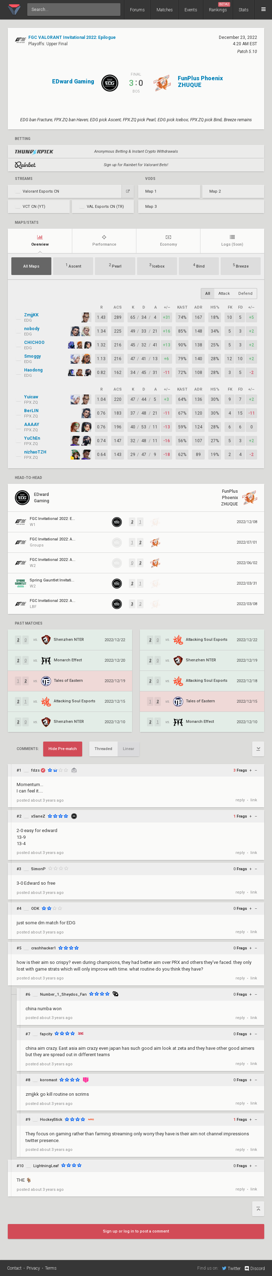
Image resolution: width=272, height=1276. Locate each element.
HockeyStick (51, 1119)
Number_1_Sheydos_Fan (63, 994)
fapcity (46, 1034)
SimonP (38, 869)
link (253, 800)
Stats (244, 9)
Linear (128, 749)
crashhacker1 (43, 948)
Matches (165, 9)
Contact (14, 1268)
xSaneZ (38, 816)
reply (240, 800)
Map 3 (151, 206)
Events (191, 9)
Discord (254, 1268)
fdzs (35, 770)
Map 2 (215, 191)
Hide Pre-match (63, 749)
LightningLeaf (46, 1166)
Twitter (231, 1268)
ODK (35, 908)
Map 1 (151, 191)
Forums (137, 9)
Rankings (219, 7)
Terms (51, 1268)
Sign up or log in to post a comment (136, 1231)
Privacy (33, 1268)
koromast (48, 1080)
